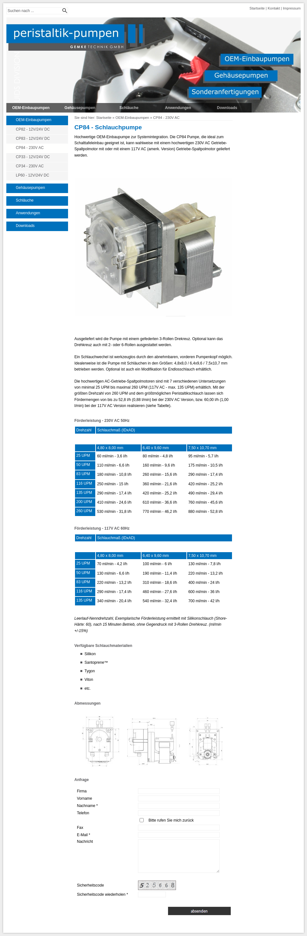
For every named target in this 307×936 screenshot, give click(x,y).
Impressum (292, 8)
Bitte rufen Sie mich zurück (171, 820)
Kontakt (274, 8)
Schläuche (128, 108)
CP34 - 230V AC (30, 166)
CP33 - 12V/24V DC (33, 157)
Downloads (227, 108)
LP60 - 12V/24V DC (32, 175)
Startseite (257, 8)
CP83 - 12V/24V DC (33, 138)
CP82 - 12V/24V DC (33, 129)
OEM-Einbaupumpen (31, 108)
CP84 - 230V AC (30, 147)
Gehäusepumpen (80, 108)
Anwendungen (178, 108)
